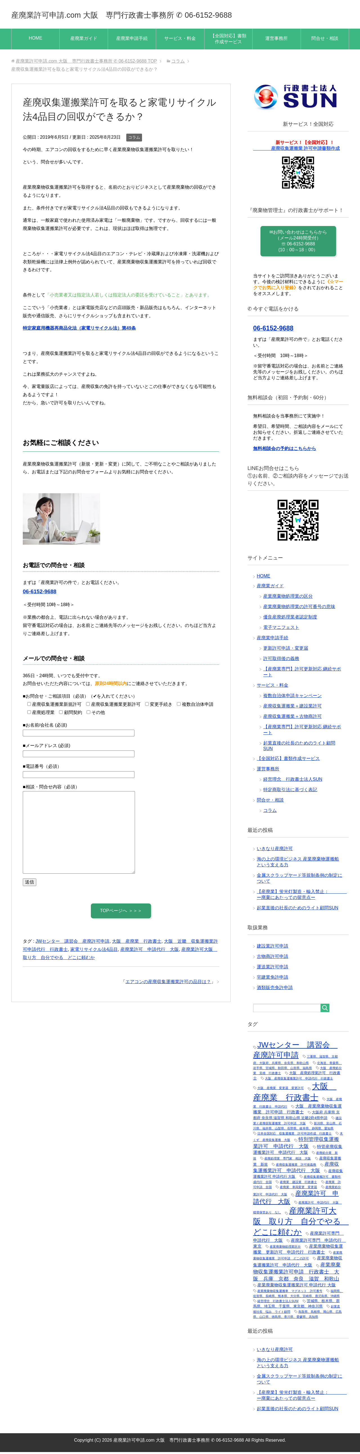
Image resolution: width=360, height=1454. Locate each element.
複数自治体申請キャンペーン (292, 697)
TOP (86, 63)
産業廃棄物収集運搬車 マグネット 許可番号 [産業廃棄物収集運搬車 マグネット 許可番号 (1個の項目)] (289, 1293)
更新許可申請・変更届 (285, 650)
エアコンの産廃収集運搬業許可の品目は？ (168, 983)
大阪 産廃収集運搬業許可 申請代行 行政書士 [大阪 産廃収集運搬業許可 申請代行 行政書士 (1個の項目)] (299, 1080)
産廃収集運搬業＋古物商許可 (292, 718)
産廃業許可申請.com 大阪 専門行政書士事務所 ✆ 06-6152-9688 (158, 15)
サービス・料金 (180, 40)
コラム (134, 139)
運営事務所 (276, 40)
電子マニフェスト (281, 629)
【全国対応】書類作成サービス (228, 40)
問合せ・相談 (324, 40)
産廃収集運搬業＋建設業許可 (292, 708)
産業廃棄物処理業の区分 (288, 598)
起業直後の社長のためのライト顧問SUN (297, 909)
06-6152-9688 (40, 593)
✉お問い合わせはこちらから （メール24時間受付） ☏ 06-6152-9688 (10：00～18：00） (298, 243)
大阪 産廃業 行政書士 (136, 943)
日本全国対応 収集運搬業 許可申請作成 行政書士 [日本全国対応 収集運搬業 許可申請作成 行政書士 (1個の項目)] (294, 1135)
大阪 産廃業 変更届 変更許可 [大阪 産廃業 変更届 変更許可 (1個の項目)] (280, 1090)
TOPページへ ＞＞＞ (121, 912)
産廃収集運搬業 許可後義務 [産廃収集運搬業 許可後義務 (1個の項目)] (296, 1166)
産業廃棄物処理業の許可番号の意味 (299, 608)
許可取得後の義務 (281, 660)
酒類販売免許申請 (275, 989)
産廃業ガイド (83, 40)
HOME (35, 40)
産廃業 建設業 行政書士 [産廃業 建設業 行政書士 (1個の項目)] (298, 1184)
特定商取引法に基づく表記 (290, 791)
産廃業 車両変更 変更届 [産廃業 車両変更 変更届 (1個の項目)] (298, 1189)
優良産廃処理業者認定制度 (290, 619)
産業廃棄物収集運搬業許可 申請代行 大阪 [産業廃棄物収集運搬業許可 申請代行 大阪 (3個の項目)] (296, 1286)
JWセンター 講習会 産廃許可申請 (72, 943)
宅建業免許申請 (272, 979)
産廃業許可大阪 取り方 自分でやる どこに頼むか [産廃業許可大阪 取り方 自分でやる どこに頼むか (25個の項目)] (301, 1223)
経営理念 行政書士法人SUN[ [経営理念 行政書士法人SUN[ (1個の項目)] (277, 1303)
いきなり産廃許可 (275, 850)
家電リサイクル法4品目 (94, 951)
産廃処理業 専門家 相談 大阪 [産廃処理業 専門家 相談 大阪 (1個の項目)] (287, 1160)
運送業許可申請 (272, 968)
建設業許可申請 (272, 948)
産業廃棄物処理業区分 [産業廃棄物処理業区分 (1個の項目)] (285, 1248)
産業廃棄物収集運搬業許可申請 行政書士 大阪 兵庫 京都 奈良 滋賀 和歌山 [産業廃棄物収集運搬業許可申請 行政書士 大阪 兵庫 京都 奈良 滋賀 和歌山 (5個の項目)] (297, 1274)
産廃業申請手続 (132, 40)
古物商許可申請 (272, 958)
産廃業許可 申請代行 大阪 (149, 951)
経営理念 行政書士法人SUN (292, 781)
